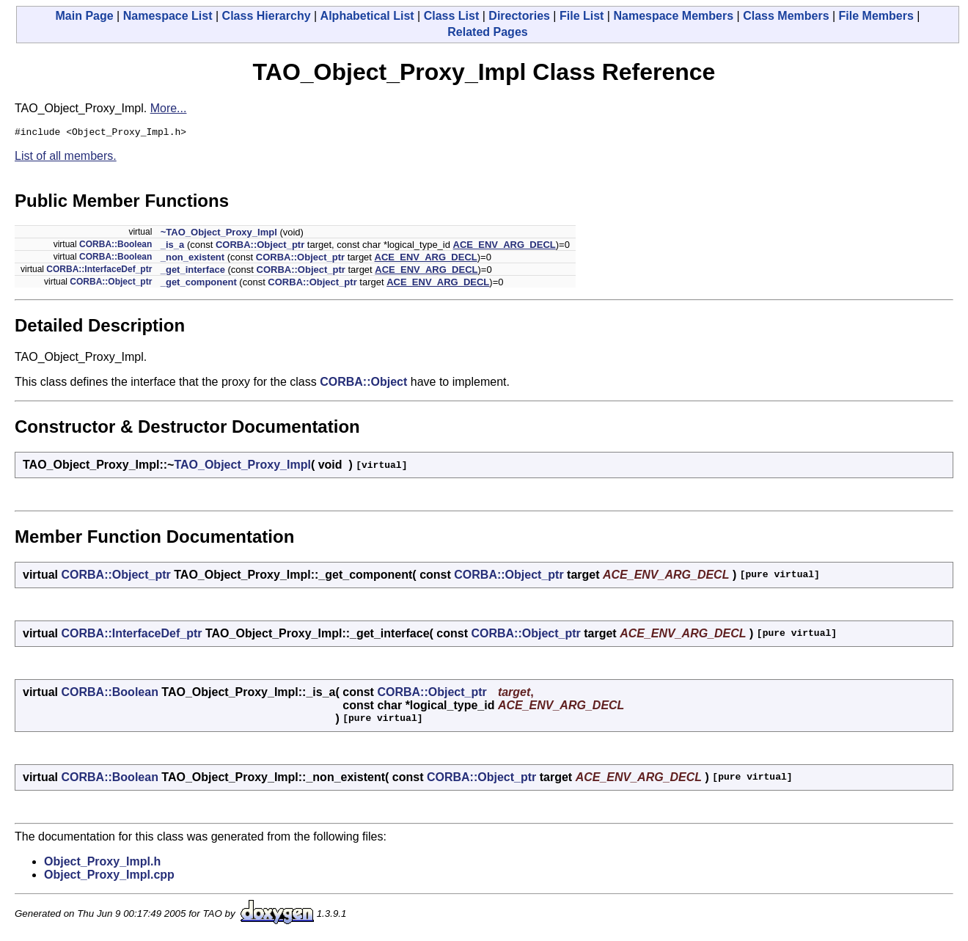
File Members (876, 16)
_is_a (173, 246)
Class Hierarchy (266, 16)
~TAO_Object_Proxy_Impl (219, 234)
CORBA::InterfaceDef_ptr (99, 271)
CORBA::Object (363, 384)
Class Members (786, 16)
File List (582, 16)
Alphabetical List (367, 16)
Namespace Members (673, 16)
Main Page (85, 16)
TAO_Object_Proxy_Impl (242, 467)
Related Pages (487, 32)
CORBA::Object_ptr (260, 246)
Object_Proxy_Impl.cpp (109, 877)
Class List (452, 16)
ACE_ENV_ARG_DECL (504, 246)
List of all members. (66, 158)
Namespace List (168, 16)
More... (168, 108)
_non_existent (192, 259)
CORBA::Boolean (115, 246)
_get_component (199, 284)
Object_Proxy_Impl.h (102, 863)
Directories (519, 16)
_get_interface (193, 271)
